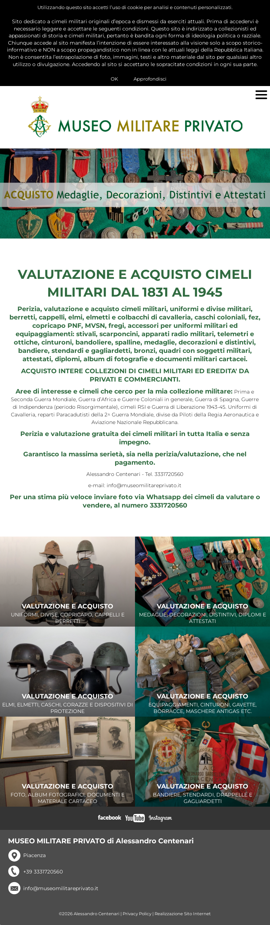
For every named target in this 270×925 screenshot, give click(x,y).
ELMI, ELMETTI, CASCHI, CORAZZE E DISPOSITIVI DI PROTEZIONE (67, 703)
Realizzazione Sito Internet (183, 913)
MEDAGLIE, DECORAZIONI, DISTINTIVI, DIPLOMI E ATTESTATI (202, 613)
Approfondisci (150, 79)
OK (114, 79)
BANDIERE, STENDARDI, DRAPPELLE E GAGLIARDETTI (202, 793)
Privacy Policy (137, 913)
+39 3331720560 (43, 871)
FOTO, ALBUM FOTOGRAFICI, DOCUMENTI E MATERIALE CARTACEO (67, 793)
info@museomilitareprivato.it (60, 888)
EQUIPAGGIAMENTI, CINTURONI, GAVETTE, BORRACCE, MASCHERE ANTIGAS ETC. (202, 703)
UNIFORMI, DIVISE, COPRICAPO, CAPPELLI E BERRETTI (67, 613)
